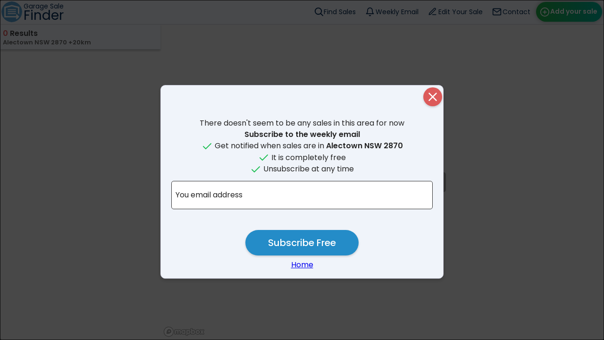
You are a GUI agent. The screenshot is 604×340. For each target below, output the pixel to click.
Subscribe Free (302, 242)
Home (302, 264)
